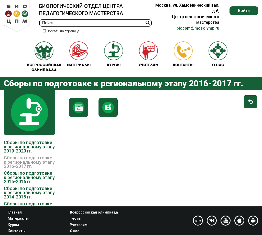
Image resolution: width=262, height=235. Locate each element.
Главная (15, 212)
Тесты (75, 218)
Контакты (183, 54)
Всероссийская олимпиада (44, 56)
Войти (244, 10)
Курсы (113, 54)
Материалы (79, 54)
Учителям (148, 54)
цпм (198, 220)
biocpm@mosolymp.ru (198, 28)
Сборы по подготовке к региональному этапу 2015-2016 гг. (29, 177)
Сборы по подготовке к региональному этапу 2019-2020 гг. (29, 147)
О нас (218, 54)
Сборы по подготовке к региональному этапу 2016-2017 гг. (29, 162)
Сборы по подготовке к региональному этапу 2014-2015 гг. (29, 192)
